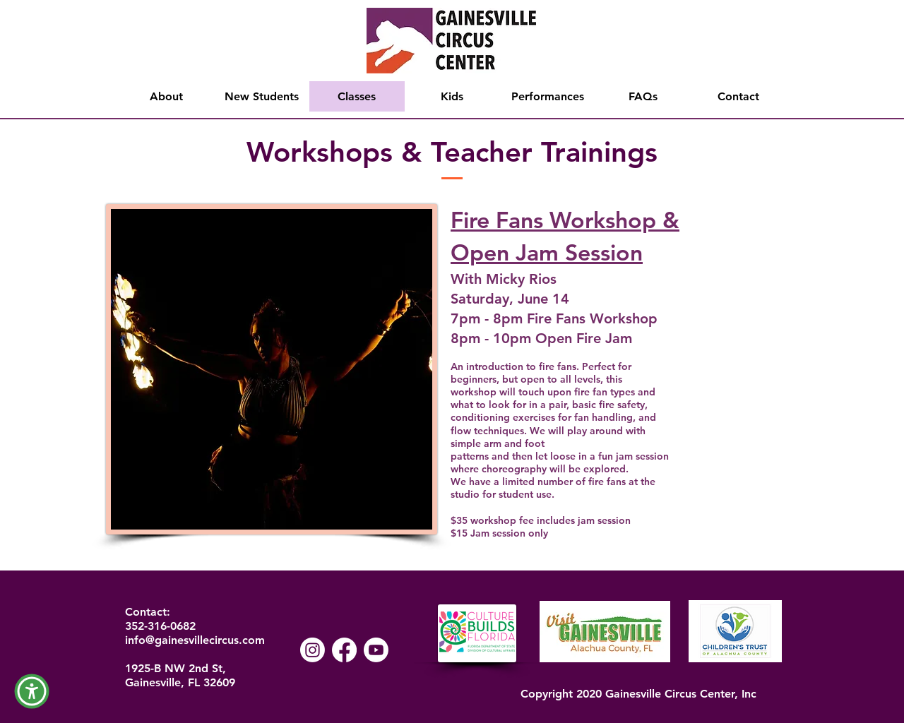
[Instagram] (312, 650)
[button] (31, 691)
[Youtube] (376, 650)
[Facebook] (344, 650)
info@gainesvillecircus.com (195, 640)
